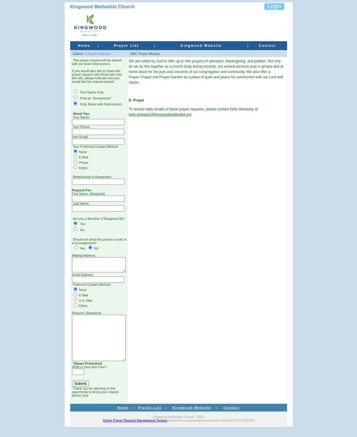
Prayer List (126, 46)
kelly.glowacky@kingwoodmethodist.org (166, 114)
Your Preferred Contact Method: (96, 146)
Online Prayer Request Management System (135, 428)
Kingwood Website (201, 46)
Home (84, 46)
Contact (267, 46)
